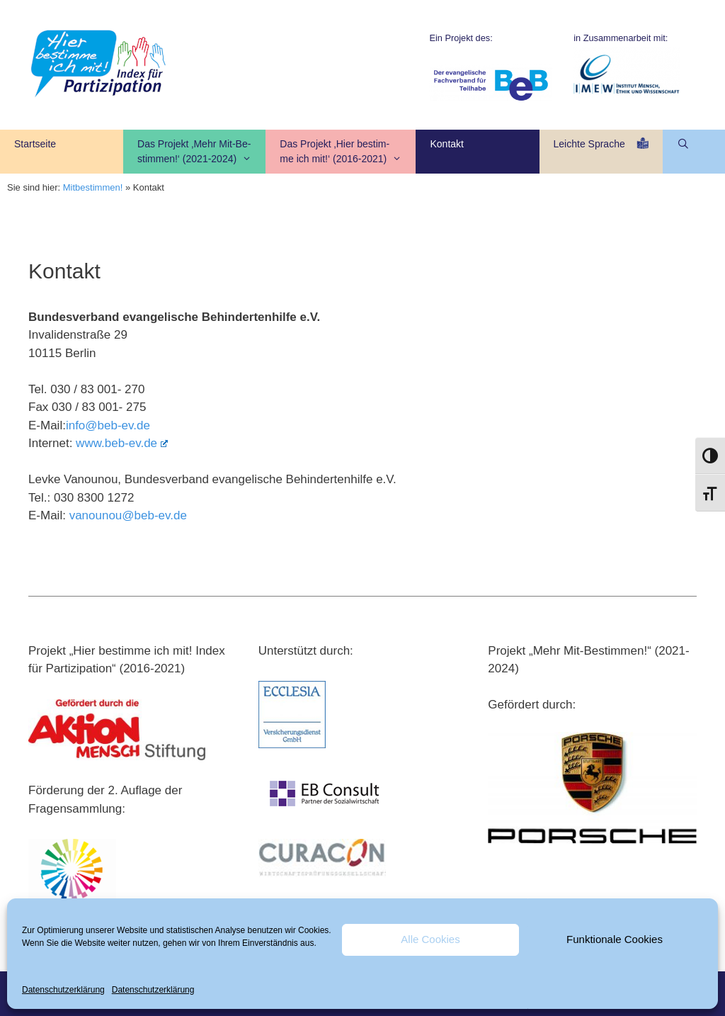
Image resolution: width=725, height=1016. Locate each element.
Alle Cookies (430, 939)
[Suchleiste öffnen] (684, 144)
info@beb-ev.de (108, 425)
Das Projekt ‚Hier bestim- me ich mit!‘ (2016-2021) (348, 152)
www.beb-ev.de (122, 443)
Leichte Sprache (601, 150)
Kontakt (446, 151)
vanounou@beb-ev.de (128, 515)
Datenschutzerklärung (63, 990)
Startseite (35, 151)
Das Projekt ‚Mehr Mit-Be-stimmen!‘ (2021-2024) (201, 152)
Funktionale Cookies (614, 939)
